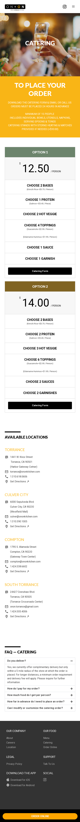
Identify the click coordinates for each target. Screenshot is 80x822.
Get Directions (18, 481)
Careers (10, 742)
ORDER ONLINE (40, 816)
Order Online (50, 747)
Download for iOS (20, 779)
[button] (40, 661)
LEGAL (10, 756)
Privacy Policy (14, 763)
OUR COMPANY (16, 731)
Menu (46, 738)
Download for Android (22, 785)
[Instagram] (65, 7)
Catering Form (40, 271)
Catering (47, 742)
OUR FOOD (49, 731)
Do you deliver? (16, 660)
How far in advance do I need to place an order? (35, 701)
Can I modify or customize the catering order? (35, 708)
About (9, 738)
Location (11, 747)
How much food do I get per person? (29, 695)
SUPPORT (49, 756)
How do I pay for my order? (23, 688)
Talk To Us (49, 763)
